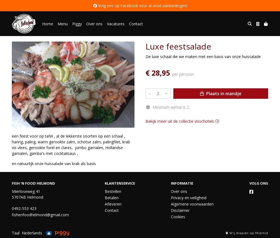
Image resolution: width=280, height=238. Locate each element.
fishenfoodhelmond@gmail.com (40, 214)
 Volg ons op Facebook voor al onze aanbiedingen (139, 5)
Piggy (77, 23)
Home (47, 23)
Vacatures (116, 23)
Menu (63, 23)
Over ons (94, 23)
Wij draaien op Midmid (247, 233)
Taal (16, 233)
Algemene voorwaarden (192, 204)
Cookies (178, 216)
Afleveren (113, 204)
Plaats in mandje (220, 94)
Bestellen (113, 191)
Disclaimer (180, 210)
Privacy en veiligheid (188, 197)
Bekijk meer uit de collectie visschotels (182, 121)
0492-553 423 (24, 208)
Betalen (112, 197)
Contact (136, 23)
